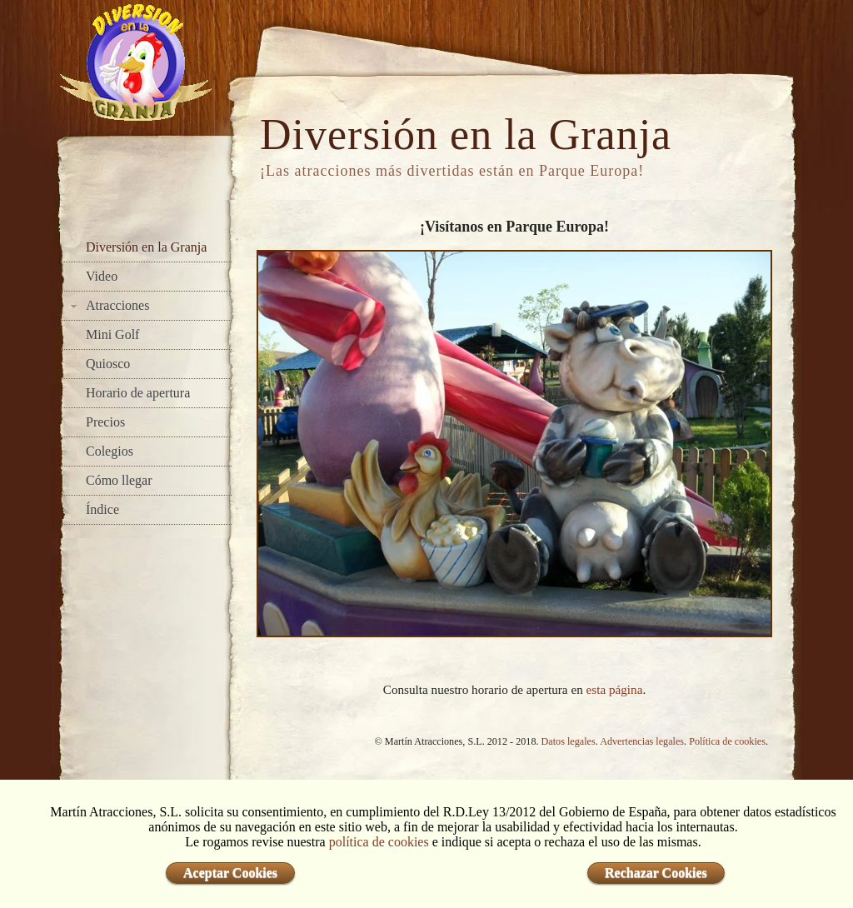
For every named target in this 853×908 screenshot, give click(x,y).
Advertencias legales (642, 741)
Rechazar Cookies (656, 873)
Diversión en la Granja (146, 247)
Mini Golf (112, 334)
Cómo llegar (119, 480)
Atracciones (117, 305)
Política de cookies (727, 741)
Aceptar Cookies (230, 873)
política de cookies (379, 842)
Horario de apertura (138, 393)
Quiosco (108, 364)
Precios (105, 422)
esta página (614, 689)
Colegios (109, 451)
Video (101, 276)
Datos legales (568, 741)
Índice (102, 509)
